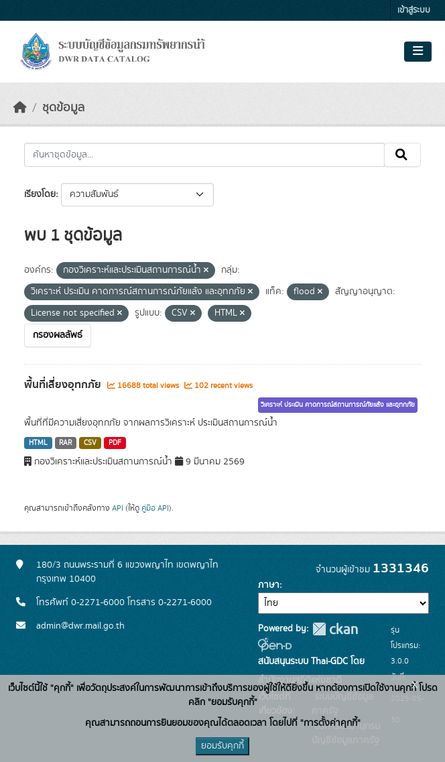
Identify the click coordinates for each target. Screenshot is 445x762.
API (117, 508)
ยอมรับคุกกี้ (222, 746)
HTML (38, 443)
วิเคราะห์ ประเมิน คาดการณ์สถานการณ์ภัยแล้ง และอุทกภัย (338, 404)
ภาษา (268, 585)
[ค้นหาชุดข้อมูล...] (204, 155)
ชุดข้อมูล (63, 108)
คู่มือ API (155, 508)
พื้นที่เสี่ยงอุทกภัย (64, 384)
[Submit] (402, 155)
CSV (90, 443)
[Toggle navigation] (418, 52)
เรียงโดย (40, 194)
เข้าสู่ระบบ (413, 10)
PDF (115, 443)
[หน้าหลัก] (20, 108)
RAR (65, 443)
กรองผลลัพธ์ (57, 335)
